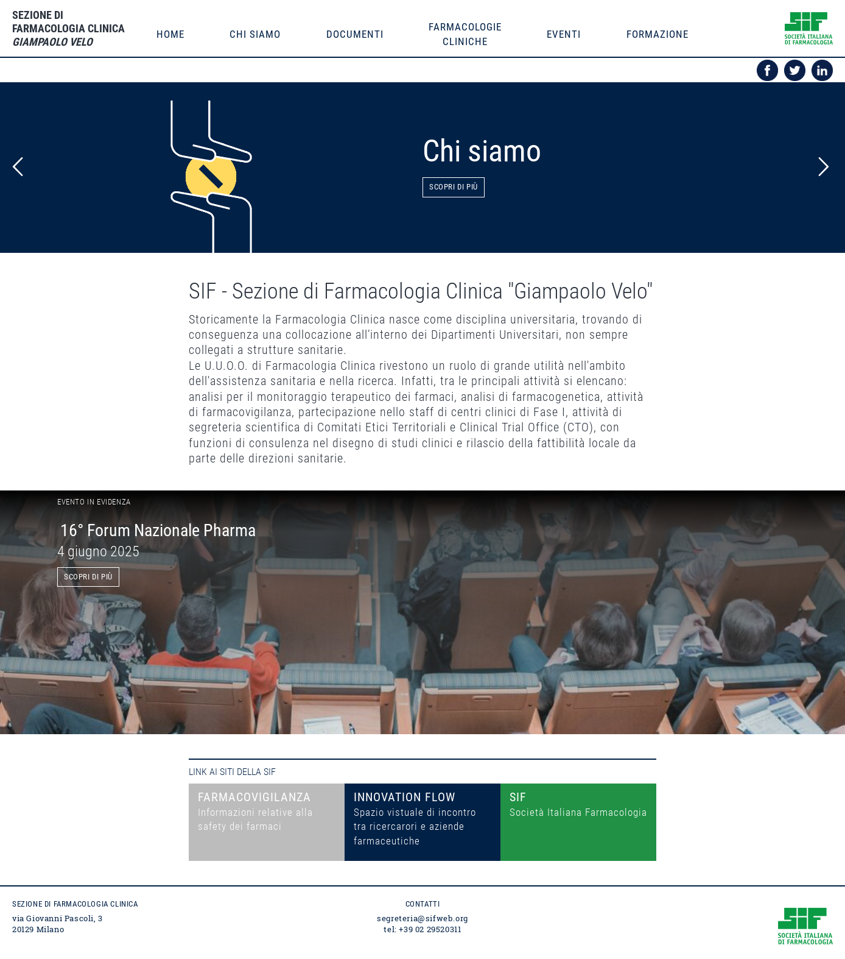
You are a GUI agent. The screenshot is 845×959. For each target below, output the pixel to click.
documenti (355, 34)
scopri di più (88, 576)
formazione (657, 34)
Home (170, 34)
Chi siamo (255, 34)
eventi (564, 34)
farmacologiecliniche (465, 34)
